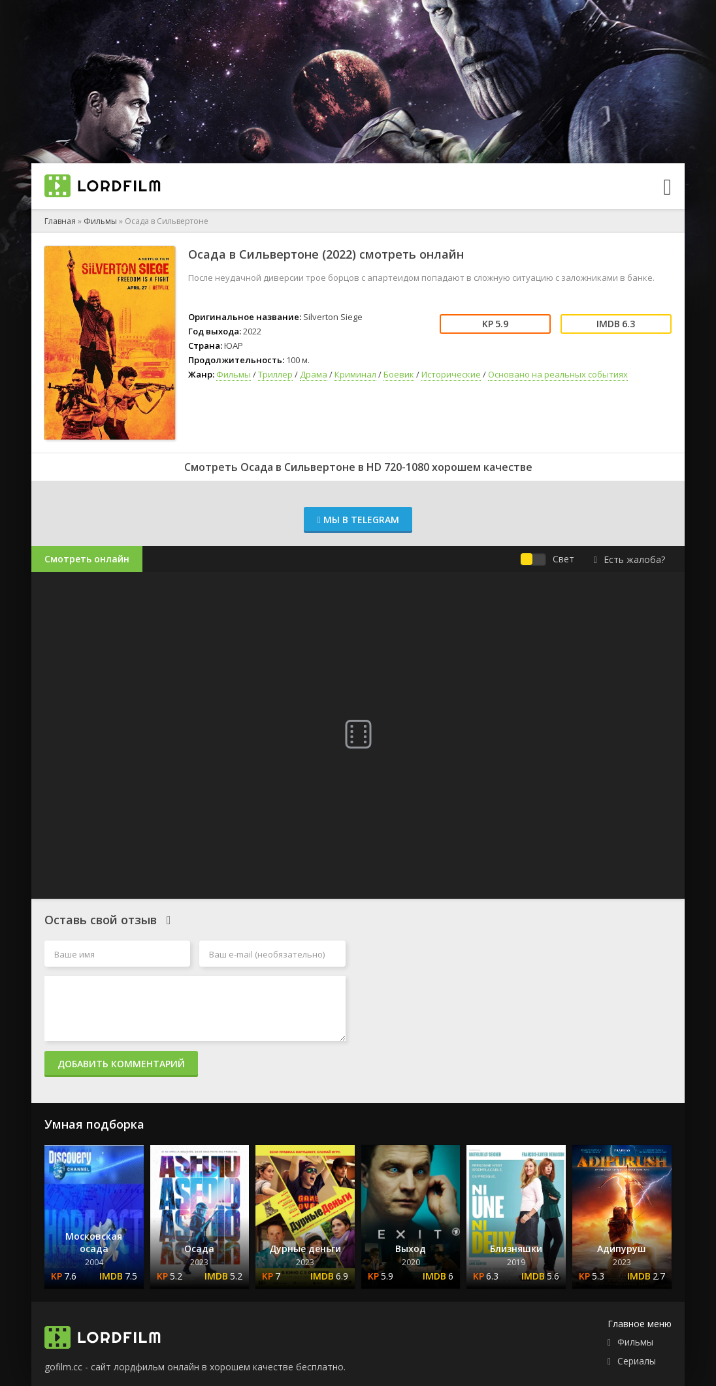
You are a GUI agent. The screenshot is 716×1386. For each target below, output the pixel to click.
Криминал (355, 374)
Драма (313, 374)
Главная (60, 221)
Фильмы (100, 221)
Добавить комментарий (121, 1063)
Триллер (275, 374)
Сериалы (636, 1361)
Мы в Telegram (358, 519)
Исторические (451, 374)
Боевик (398, 374)
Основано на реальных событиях (558, 374)
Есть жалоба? (629, 559)
